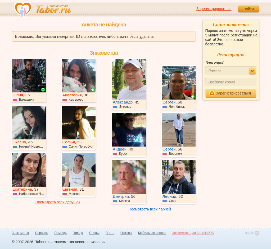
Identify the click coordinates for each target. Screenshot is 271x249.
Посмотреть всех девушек (57, 202)
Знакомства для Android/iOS (193, 233)
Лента (110, 233)
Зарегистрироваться (213, 9)
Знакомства (20, 233)
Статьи (94, 233)
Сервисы (41, 233)
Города (78, 233)
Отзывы (126, 233)
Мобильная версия (152, 233)
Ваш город (214, 62)
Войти (248, 9)
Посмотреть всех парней (150, 209)
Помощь (61, 233)
